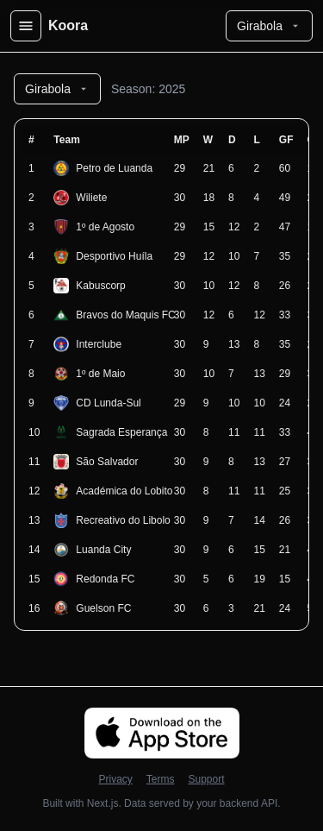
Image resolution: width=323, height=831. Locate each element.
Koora (68, 25)
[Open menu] (25, 25)
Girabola (269, 26)
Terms (160, 779)
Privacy (115, 779)
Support (206, 779)
